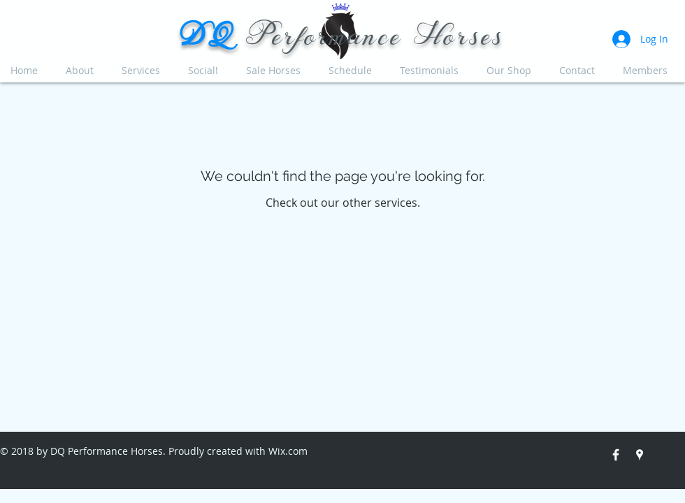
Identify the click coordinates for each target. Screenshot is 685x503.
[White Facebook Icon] (615, 454)
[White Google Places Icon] (639, 454)
